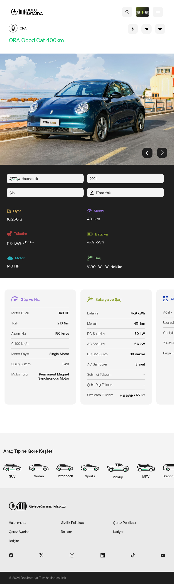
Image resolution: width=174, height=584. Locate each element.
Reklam (66, 532)
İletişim (14, 541)
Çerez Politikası (124, 522)
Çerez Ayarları (19, 532)
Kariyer (118, 532)
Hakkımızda (17, 522)
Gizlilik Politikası (72, 522)
